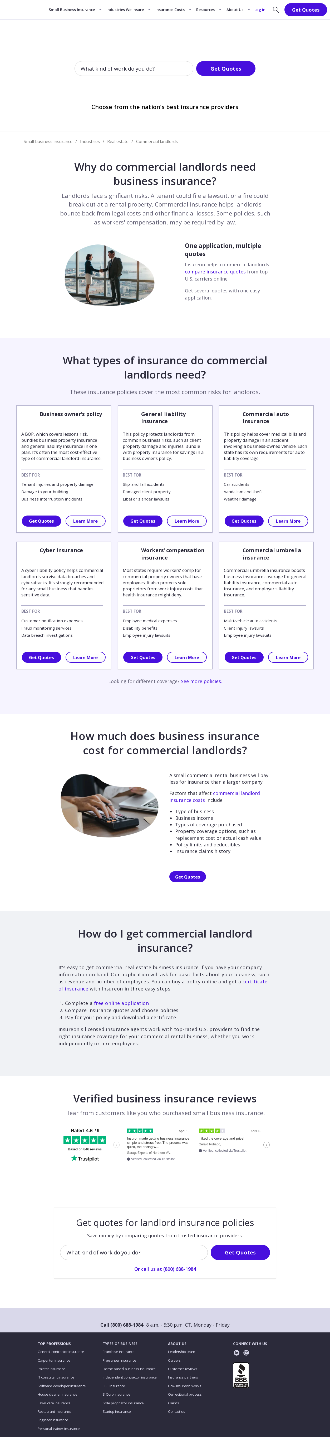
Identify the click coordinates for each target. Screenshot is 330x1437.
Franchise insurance (119, 1351)
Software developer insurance (62, 1386)
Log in (259, 9)
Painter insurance (51, 1368)
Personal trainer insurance (59, 1428)
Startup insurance (117, 1411)
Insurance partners (183, 1377)
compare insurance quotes (215, 271)
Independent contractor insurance (130, 1377)
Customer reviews (182, 1368)
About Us (234, 9)
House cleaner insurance (57, 1394)
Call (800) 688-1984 (121, 1325)
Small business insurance (48, 141)
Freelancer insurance (119, 1360)
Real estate (118, 141)
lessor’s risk (75, 434)
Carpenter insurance (54, 1360)
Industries (90, 141)
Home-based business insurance (129, 1368)
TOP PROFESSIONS (54, 1343)
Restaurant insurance (54, 1411)
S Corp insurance (116, 1394)
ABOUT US (177, 1343)
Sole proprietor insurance (123, 1403)
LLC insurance (114, 1386)
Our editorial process (185, 1394)
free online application (121, 1003)
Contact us (176, 1411)
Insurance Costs (170, 9)
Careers (174, 1360)
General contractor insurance (61, 1351)
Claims (173, 1403)
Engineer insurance (53, 1420)
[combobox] (81, 69)
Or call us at (165, 86)
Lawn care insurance (54, 1403)
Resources (205, 9)
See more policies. (201, 681)
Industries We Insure (125, 9)
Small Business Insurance (72, 9)
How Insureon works (184, 1386)
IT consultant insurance (56, 1377)
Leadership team (181, 1351)
